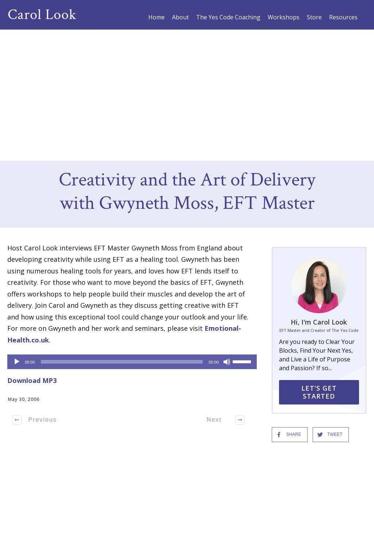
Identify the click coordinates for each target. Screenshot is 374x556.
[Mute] (226, 230)
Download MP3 (32, 249)
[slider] (122, 230)
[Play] (16, 230)
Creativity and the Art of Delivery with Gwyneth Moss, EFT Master (187, 60)
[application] (128, 230)
